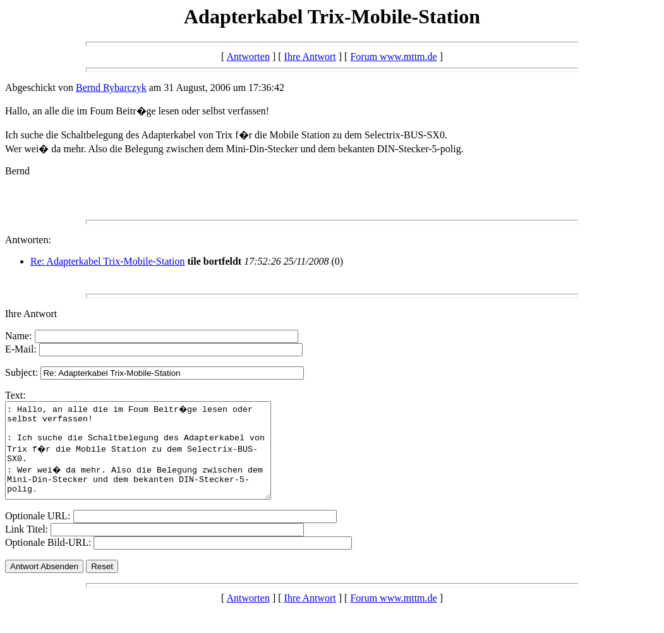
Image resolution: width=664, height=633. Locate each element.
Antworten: (28, 239)
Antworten (247, 56)
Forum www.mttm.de (393, 56)
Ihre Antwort (310, 56)
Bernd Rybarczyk (111, 87)
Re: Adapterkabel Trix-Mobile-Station (107, 261)
